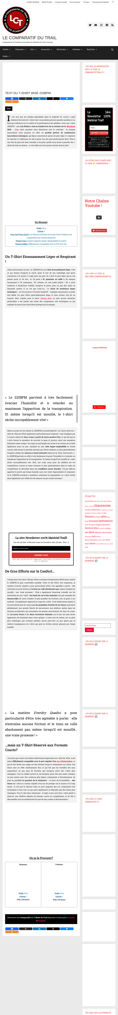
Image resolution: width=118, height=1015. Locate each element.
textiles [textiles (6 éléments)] (98, 536)
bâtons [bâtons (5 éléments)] (87, 506)
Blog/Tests (92, 49)
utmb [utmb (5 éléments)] (97, 544)
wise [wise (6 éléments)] (111, 544)
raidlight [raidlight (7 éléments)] (108, 528)
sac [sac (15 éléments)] (86, 532)
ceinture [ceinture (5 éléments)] (91, 506)
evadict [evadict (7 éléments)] (104, 513)
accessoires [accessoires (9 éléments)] (89, 501)
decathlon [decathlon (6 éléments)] (88, 513)
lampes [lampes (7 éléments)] (92, 525)
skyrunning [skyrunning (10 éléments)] (106, 532)
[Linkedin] (39, 98)
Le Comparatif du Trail (30, 37)
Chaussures (20, 49)
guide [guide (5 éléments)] (108, 517)
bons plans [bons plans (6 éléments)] (104, 501)
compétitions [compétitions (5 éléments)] (104, 510)
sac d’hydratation (64, 761)
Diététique (77, 49)
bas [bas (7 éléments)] (95, 501)
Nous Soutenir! (75, 2)
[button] (112, 2)
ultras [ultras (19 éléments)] (92, 543)
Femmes (41, 920)
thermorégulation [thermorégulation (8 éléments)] (91, 540)
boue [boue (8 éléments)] (109, 501)
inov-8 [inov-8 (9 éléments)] (87, 525)
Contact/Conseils (61, 2)
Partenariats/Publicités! (100, 2)
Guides (6, 56)
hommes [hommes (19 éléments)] (93, 520)
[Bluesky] (67, 98)
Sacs (33, 49)
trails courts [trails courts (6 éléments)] (101, 540)
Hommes (71, 917)
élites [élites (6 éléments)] (86, 547)
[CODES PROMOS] (33, 2)
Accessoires (46, 49)
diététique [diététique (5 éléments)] (94, 513)
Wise (16, 129)
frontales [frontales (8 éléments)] (97, 517)
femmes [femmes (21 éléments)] (89, 516)
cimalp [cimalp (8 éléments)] (87, 510)
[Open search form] (112, 49)
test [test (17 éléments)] (94, 536)
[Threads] (53, 98)
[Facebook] (12, 98)
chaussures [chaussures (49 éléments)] (102, 505)
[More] (12, 101)
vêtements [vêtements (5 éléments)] (107, 544)
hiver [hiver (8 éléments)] (87, 521)
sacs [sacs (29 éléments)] (91, 532)
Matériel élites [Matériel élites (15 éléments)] (92, 528)
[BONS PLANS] (47, 2)
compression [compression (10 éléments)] (95, 510)
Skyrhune (71, 126)
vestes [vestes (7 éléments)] (101, 544)
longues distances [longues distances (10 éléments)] (103, 524)
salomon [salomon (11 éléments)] (98, 532)
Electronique (62, 49)
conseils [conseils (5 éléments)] (110, 510)
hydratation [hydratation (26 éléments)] (106, 520)
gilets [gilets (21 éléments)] (104, 516)
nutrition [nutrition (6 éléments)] (102, 528)
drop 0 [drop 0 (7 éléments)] (99, 513)
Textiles (7, 49)
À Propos (86, 2)
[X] (25, 98)
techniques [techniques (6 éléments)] (88, 536)
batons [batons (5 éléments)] (98, 501)
